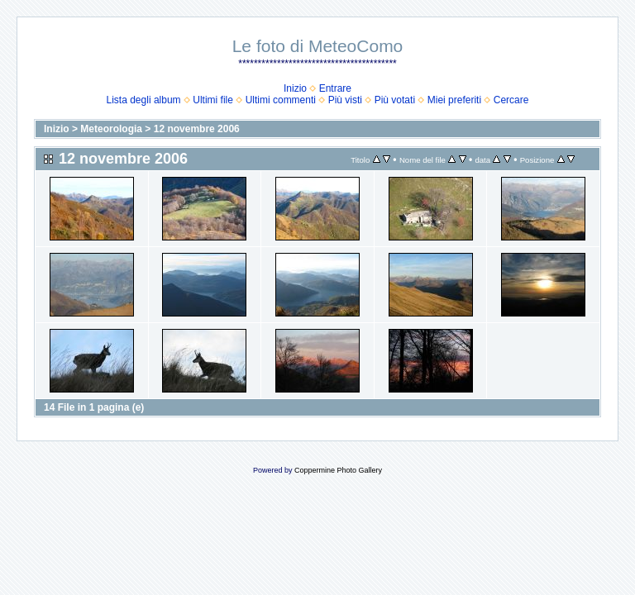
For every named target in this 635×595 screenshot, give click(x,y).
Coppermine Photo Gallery (338, 470)
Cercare (511, 100)
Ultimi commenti (281, 100)
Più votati (395, 100)
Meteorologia (111, 129)
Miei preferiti (454, 100)
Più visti (345, 100)
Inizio (295, 88)
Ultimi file (213, 100)
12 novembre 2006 (197, 129)
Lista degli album (144, 100)
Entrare (335, 88)
